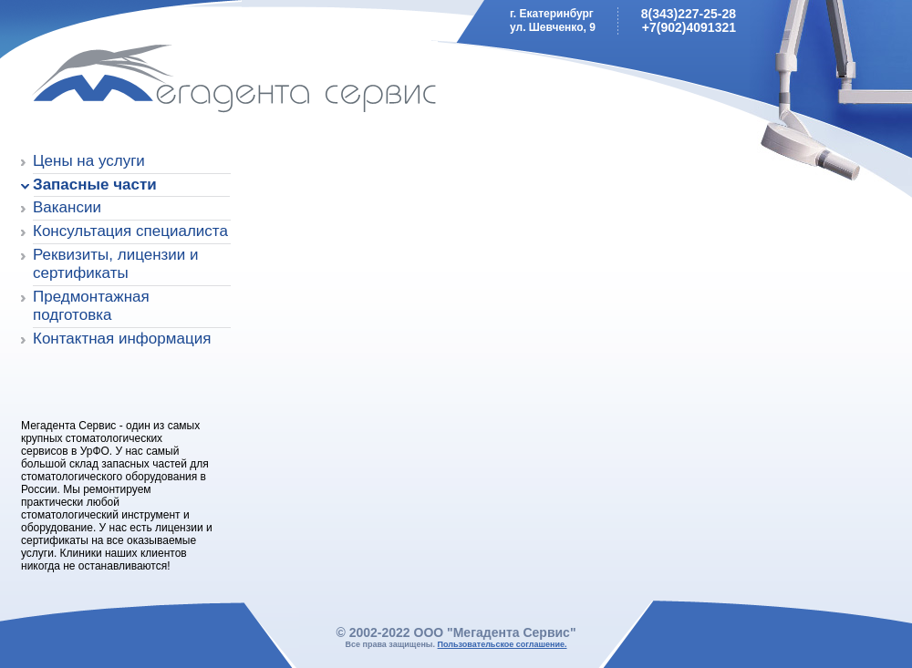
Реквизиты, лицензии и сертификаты (116, 264)
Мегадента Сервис (151, 82)
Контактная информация (122, 338)
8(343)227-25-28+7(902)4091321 (688, 20)
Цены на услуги (89, 161)
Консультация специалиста (130, 231)
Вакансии (67, 207)
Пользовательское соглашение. (502, 644)
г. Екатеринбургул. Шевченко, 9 (553, 20)
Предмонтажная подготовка (91, 306)
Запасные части (95, 184)
